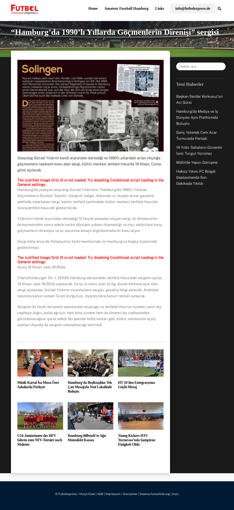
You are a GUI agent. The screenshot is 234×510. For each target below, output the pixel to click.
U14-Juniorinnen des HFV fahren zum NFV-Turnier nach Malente (39, 440)
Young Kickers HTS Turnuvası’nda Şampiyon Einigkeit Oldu (136, 440)
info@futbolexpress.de (192, 8)
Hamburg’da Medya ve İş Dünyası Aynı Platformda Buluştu (197, 117)
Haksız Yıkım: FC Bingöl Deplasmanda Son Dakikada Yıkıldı (196, 177)
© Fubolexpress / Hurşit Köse (75, 494)
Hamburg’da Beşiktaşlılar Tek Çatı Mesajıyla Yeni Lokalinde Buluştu (90, 386)
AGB (100, 494)
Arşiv (175, 494)
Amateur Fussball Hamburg (126, 8)
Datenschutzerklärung (155, 494)
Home (93, 8)
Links (159, 8)
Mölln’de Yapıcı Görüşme (197, 162)
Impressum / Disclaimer (121, 494)
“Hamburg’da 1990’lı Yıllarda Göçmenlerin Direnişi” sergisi (115, 32)
